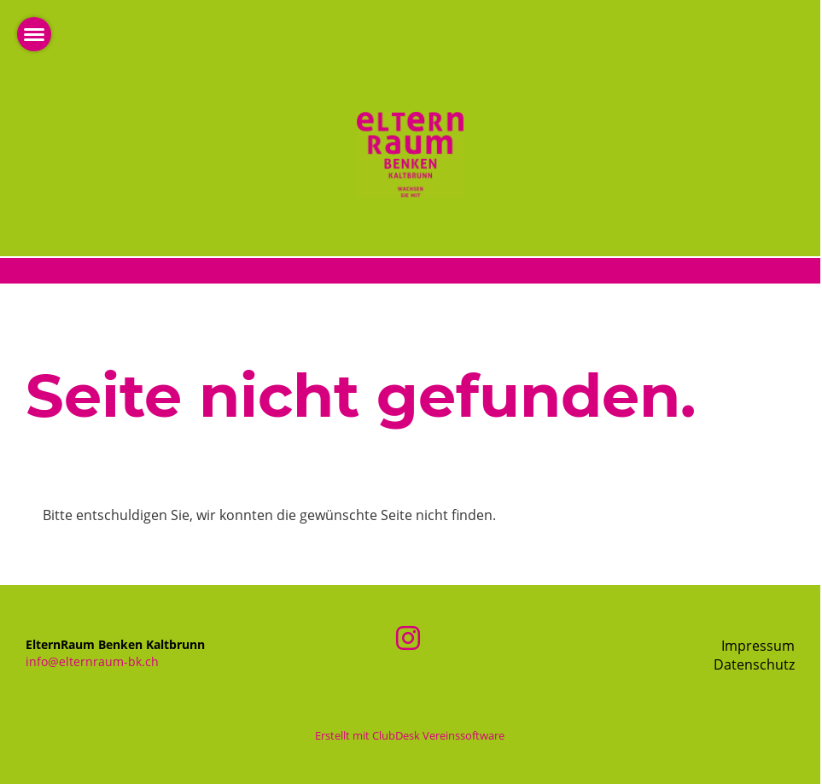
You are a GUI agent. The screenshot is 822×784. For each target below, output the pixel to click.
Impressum (758, 645)
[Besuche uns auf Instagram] (408, 637)
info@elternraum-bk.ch (92, 661)
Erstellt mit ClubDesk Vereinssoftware (409, 735)
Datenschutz (754, 664)
